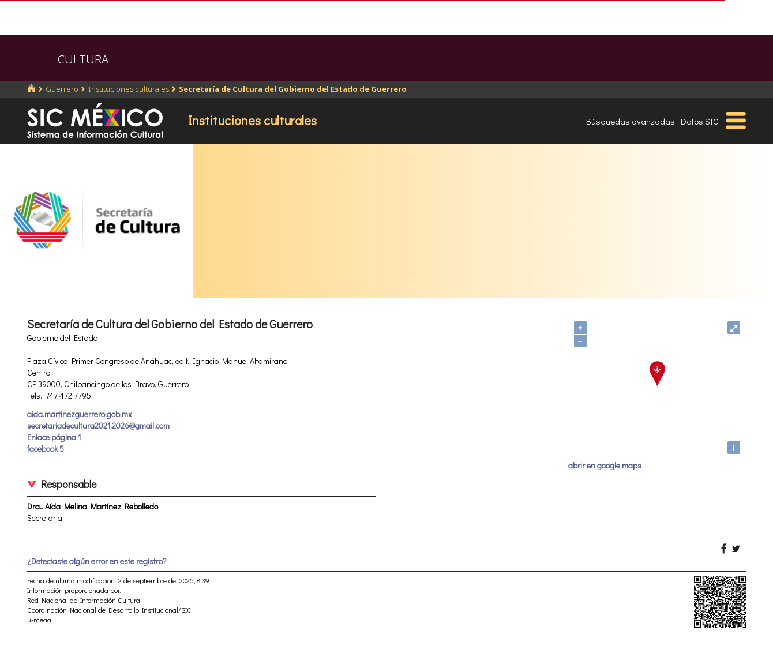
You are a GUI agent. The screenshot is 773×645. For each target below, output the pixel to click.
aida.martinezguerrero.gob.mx (79, 413)
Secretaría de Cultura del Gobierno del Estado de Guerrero (293, 89)
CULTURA (83, 59)
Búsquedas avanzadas (630, 121)
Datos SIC (699, 121)
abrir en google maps (604, 465)
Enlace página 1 (54, 437)
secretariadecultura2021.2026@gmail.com (98, 425)
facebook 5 (45, 448)
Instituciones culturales (128, 89)
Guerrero (62, 89)
